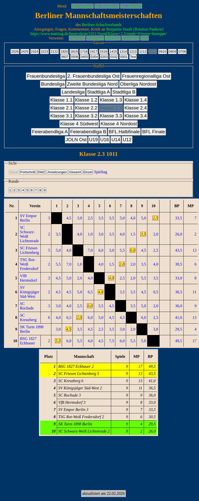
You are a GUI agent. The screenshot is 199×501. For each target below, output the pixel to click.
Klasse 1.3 (111, 99)
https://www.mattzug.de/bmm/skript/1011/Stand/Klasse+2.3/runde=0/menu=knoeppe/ (98, 34)
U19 (93, 139)
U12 (127, 139)
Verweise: (56, 38)
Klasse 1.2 (86, 99)
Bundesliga (53, 84)
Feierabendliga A (50, 131)
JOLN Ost (76, 139)
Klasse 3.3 (111, 115)
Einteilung (130, 38)
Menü (61, 6)
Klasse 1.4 (136, 99)
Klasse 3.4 (136, 115)
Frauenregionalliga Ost (146, 76)
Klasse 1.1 (61, 99)
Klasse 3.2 (86, 115)
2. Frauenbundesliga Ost (93, 76)
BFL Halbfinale (124, 131)
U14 (115, 139)
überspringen (82, 6)
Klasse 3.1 (61, 115)
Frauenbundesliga (46, 76)
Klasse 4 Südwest (79, 123)
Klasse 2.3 (111, 107)
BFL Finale (153, 131)
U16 (104, 139)
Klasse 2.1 (61, 107)
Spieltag (100, 172)
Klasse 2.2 (86, 107)
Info (144, 38)
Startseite (77, 38)
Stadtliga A (98, 92)
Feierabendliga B (88, 131)
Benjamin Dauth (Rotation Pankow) (135, 29)
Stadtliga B (123, 92)
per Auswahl (131, 6)
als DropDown (107, 6)
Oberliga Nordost (138, 84)
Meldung (112, 38)
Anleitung (95, 38)
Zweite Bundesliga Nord (92, 84)
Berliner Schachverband (101, 25)
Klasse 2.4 (136, 107)
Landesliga (73, 92)
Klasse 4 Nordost (118, 123)
